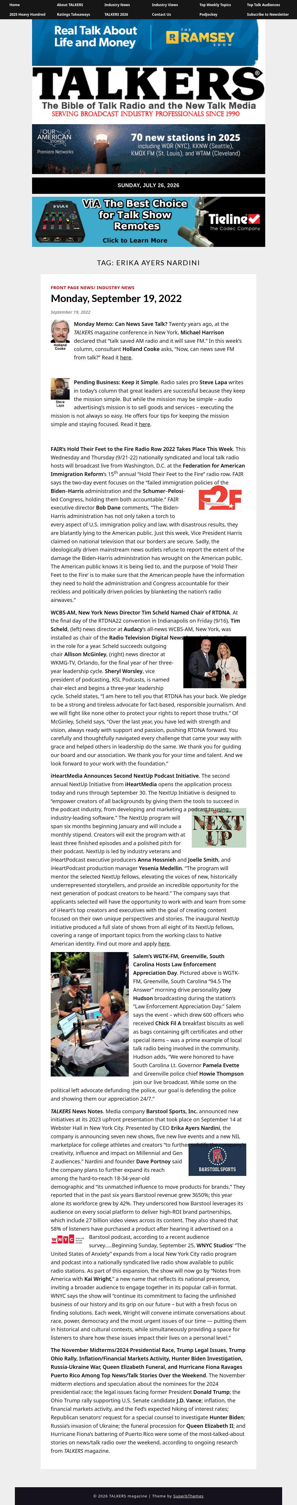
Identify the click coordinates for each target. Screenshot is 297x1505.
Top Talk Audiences (263, 4)
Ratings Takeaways (73, 14)
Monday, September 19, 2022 (116, 298)
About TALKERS (70, 4)
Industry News (117, 4)
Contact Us (161, 14)
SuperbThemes (188, 1496)
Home (14, 4)
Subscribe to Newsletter (268, 14)
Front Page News (72, 287)
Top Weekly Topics (215, 4)
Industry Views (165, 4)
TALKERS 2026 (116, 14)
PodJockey (208, 14)
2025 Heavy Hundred (27, 14)
